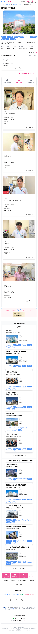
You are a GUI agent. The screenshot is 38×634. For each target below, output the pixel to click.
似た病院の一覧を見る (19, 568)
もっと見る (19, 305)
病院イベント (30, 81)
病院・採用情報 (7, 81)
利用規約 (13, 580)
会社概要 (6, 580)
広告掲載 (32, 580)
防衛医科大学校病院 (17, 4)
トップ (2, 4)
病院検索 (8, 4)
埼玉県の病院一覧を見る (19, 455)
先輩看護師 (19, 81)
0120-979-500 (20, 619)
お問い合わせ (19, 584)
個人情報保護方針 (22, 580)
